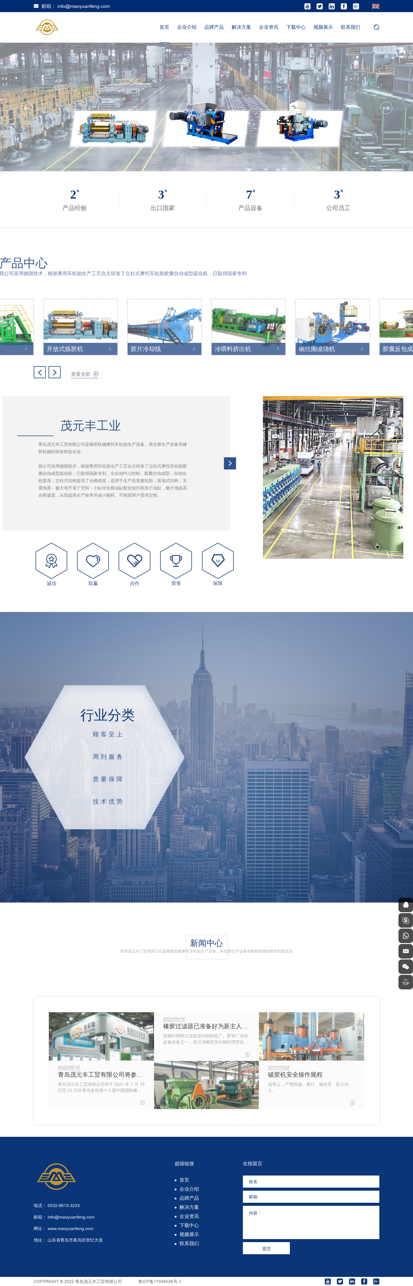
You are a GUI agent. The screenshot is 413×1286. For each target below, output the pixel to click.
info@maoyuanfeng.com (83, 6)
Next (386, 108)
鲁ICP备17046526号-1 (159, 1281)
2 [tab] (2, 172)
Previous (27, 108)
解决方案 (241, 27)
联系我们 (350, 27)
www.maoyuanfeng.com (70, 1228)
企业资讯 (268, 27)
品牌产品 (214, 27)
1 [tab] (2, 171)
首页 (164, 27)
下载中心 (296, 27)
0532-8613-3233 (64, 1205)
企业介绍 (186, 27)
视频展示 (323, 27)
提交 (266, 1248)
